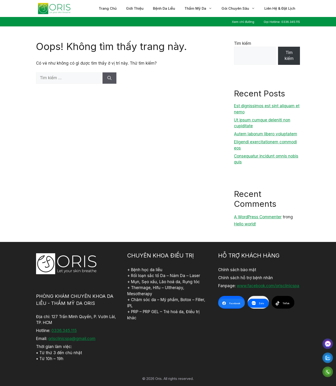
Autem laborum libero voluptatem (265, 134)
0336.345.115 (64, 330)
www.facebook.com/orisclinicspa (268, 285)
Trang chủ (108, 8)
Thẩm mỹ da (200, 8)
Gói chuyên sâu (240, 8)
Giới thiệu (134, 8)
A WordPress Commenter (258, 217)
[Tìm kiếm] (109, 78)
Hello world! (245, 224)
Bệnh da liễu (164, 8)
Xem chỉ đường (243, 22)
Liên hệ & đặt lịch (279, 8)
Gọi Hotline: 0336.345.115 (282, 22)
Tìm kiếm (242, 43)
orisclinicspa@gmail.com (71, 338)
